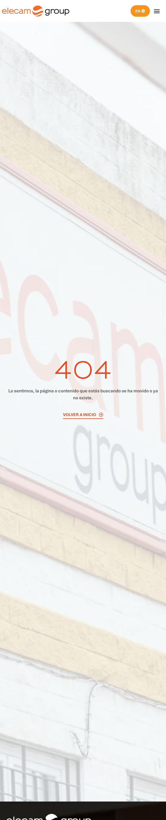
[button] (157, 11)
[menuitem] (140, 11)
